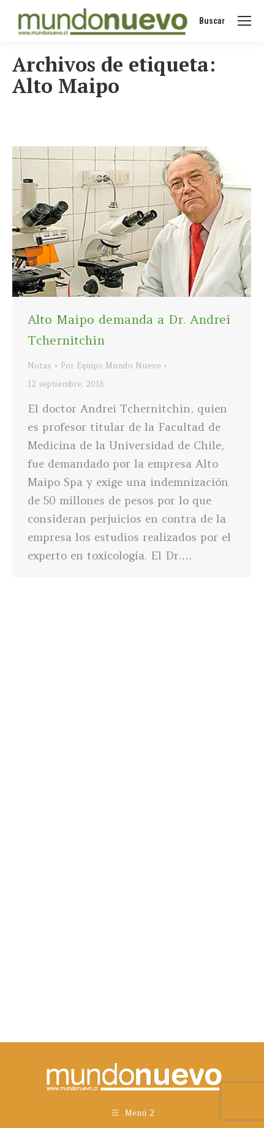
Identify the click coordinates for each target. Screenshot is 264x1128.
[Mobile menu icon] (244, 20)
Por (111, 365)
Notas (39, 365)
